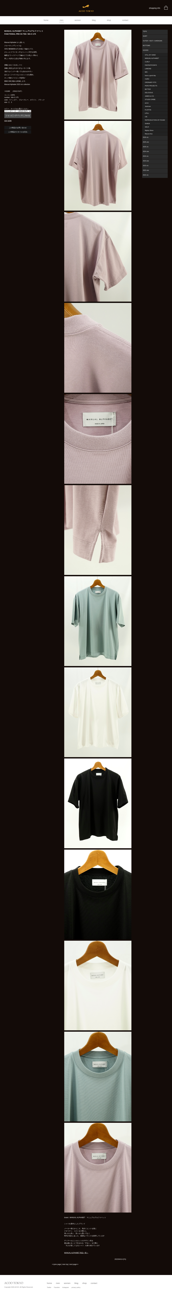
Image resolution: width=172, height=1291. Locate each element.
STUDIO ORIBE (150, 99)
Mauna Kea (148, 134)
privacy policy (76, 1287)
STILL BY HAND (150, 55)
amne (147, 103)
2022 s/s (145, 175)
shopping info (154, 8)
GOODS (145, 50)
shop (109, 20)
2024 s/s (145, 156)
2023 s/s (145, 165)
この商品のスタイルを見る (17, 132)
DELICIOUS (149, 92)
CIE (146, 116)
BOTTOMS (146, 45)
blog (94, 20)
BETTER (148, 89)
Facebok (57, 1287)
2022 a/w (146, 170)
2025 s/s (145, 146)
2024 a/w (146, 151)
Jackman (148, 106)
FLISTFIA (148, 110)
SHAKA (147, 123)
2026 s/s (145, 137)
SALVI (147, 127)
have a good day (150, 75)
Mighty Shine (149, 130)
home (46, 20)
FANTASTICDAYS (151, 65)
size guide (8, 121)
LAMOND (148, 68)
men (61, 20)
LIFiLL (147, 113)
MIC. (146, 72)
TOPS (145, 31)
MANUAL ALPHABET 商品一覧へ (76, 1253)
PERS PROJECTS (151, 86)
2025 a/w (146, 142)
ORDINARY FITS (150, 82)
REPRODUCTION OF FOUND (155, 120)
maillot (147, 79)
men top (65, 1264)
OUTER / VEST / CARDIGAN (152, 41)
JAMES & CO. (149, 96)
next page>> (73, 1264)
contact (125, 20)
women (78, 20)
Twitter (49, 1287)
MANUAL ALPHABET (152, 58)
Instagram (65, 1287)
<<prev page (56, 1264)
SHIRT (145, 36)
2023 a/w (146, 161)
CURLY (147, 62)
